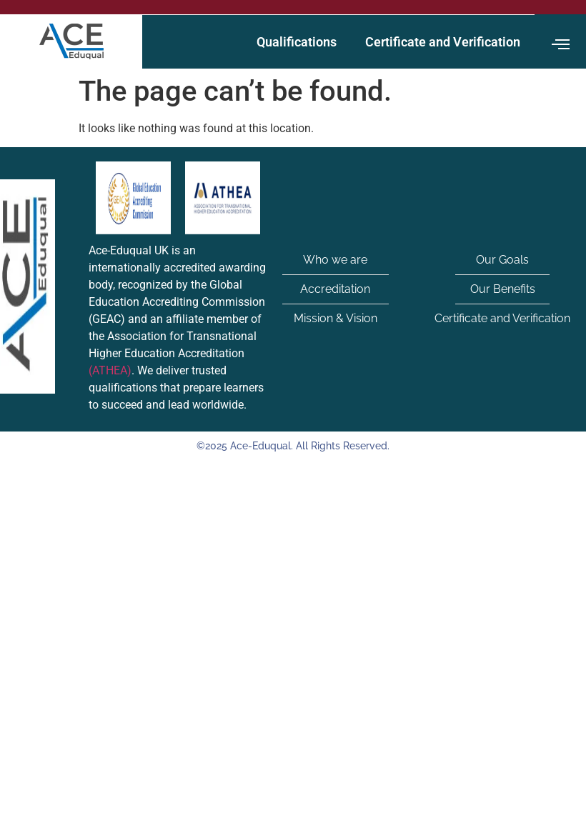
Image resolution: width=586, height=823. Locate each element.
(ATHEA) (110, 370)
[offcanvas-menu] (561, 44)
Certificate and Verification (442, 41)
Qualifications (297, 41)
